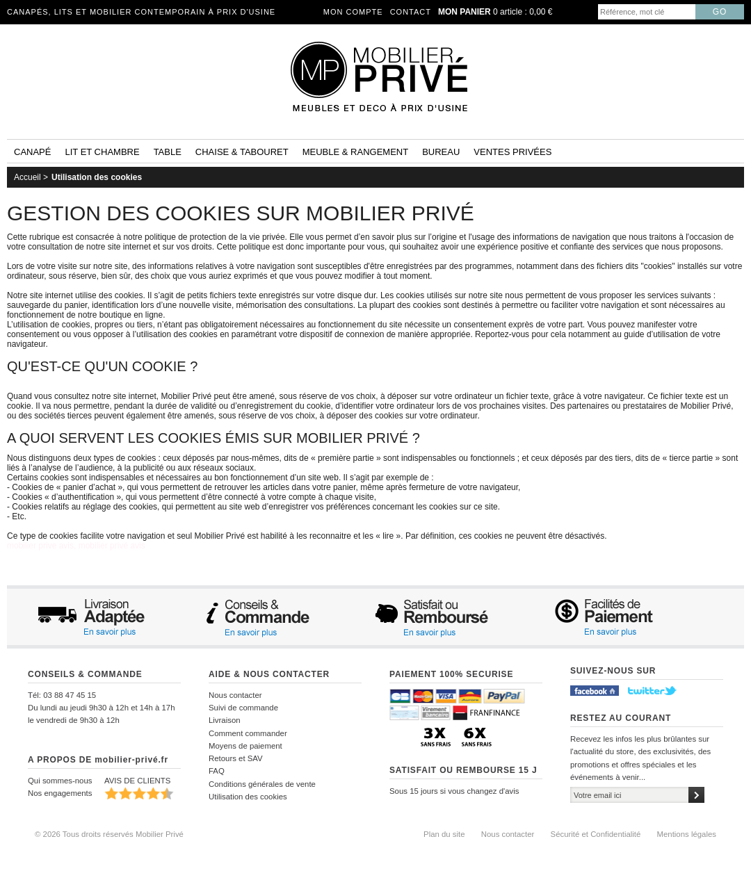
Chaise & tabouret (242, 152)
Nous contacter (235, 695)
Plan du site (444, 834)
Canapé (32, 152)
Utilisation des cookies (96, 177)
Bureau (441, 152)
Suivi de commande (243, 707)
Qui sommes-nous (60, 780)
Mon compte (353, 12)
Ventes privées (512, 152)
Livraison (225, 720)
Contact (410, 12)
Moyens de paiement (245, 746)
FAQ (217, 771)
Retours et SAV (236, 758)
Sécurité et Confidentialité (596, 834)
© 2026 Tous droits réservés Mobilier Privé (109, 834)
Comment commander (248, 733)
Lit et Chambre (102, 152)
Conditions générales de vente (262, 784)
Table (167, 152)
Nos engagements (60, 793)
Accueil (27, 177)
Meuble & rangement (355, 152)
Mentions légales (686, 834)
